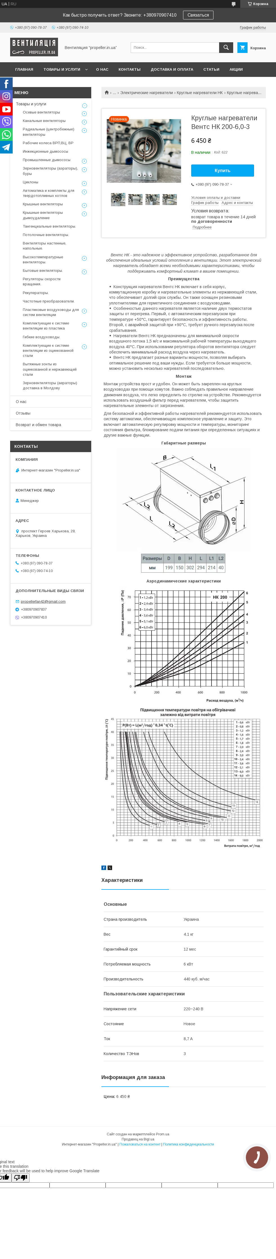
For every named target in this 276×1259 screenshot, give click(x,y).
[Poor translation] (21, 1177)
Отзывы (23, 413)
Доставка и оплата (172, 69)
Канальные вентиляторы (44, 121)
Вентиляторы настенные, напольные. (44, 245)
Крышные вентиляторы (43, 204)
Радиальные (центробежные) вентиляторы (48, 131)
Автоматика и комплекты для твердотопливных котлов (48, 193)
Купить (223, 170)
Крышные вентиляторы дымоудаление (43, 215)
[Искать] (226, 47)
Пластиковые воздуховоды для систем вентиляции (51, 312)
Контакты (130, 69)
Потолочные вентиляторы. (46, 235)
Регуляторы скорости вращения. (42, 281)
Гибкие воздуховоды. (41, 337)
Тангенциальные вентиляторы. (49, 226)
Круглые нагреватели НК (200, 92)
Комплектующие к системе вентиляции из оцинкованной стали (48, 350)
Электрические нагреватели (146, 92)
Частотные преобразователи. (49, 301)
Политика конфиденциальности (188, 1144)
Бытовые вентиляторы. (43, 270)
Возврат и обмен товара (38, 424)
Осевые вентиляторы (41, 112)
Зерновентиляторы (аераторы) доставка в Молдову (50, 385)
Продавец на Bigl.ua (138, 1139)
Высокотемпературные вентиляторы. (43, 259)
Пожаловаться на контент (140, 1144)
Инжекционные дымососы (45, 151)
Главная (24, 69)
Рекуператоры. (36, 293)
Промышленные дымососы (46, 160)
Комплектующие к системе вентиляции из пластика (46, 325)
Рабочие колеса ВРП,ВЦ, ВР (48, 143)
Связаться (198, 15)
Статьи (211, 69)
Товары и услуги (61, 69)
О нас (102, 69)
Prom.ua (162, 1134)
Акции (236, 69)
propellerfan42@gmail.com (43, 601)
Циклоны (30, 182)
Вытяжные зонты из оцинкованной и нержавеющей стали (50, 369)
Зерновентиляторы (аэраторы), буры (50, 170)
